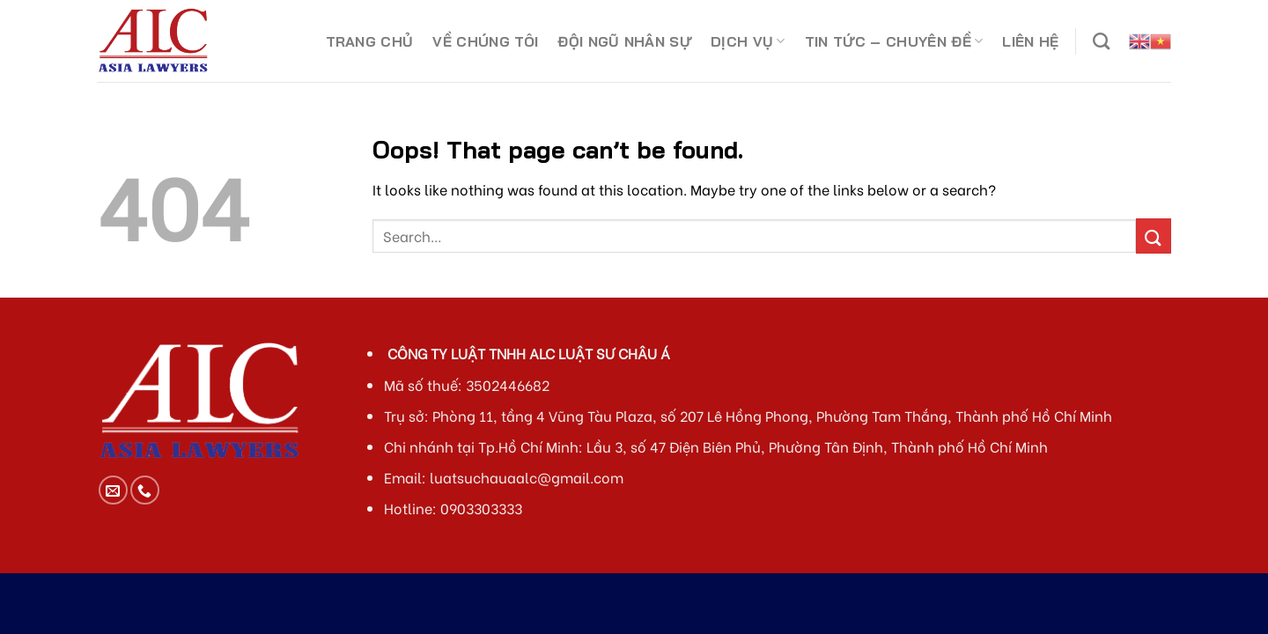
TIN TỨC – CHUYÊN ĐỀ (894, 41)
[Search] (1101, 41)
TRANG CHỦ (370, 41)
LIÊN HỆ (1030, 41)
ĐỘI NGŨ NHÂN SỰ (624, 41)
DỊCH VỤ (748, 41)
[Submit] (1153, 235)
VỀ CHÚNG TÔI (485, 41)
